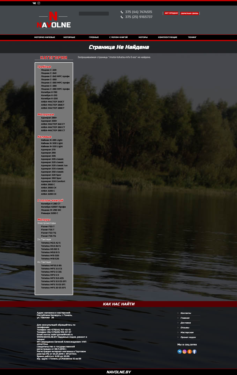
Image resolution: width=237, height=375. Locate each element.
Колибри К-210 (49, 95)
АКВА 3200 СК (48, 194)
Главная (184, 318)
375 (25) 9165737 (138, 17)
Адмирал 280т (49, 117)
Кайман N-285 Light (51, 140)
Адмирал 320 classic (52, 162)
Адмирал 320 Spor (51, 175)
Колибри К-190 (49, 92)
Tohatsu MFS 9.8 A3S (52, 278)
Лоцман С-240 (48, 73)
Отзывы (184, 327)
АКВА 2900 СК (48, 187)
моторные (69, 37)
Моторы (43, 219)
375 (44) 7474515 (138, 12)
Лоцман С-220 (48, 70)
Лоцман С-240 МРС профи (55, 76)
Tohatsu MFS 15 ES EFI (53, 284)
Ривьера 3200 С (49, 213)
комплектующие (167, 37)
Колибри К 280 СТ (50, 203)
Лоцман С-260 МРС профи (55, 82)
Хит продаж (171, 13)
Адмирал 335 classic (52, 168)
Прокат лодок (188, 337)
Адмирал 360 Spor (51, 178)
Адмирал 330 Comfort (53, 181)
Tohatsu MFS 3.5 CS (51, 268)
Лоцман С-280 (49, 86)
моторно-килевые (44, 37)
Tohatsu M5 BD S (50, 249)
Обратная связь (189, 13)
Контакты (185, 313)
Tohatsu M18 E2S (50, 258)
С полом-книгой (50, 200)
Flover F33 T (48, 226)
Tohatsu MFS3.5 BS (51, 265)
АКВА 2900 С (48, 184)
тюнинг (192, 37)
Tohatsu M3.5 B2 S (51, 246)
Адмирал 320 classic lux (54, 165)
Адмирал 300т (49, 121)
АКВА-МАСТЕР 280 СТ (53, 130)
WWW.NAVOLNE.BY (47, 337)
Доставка (185, 323)
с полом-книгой (118, 37)
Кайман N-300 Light (52, 143)
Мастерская (186, 332)
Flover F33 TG (48, 233)
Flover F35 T (47, 229)
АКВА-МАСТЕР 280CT (52, 108)
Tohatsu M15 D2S (50, 255)
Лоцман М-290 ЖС (51, 210)
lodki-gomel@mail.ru (62, 334)
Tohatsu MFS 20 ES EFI (53, 287)
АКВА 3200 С (48, 191)
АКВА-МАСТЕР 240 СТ (53, 124)
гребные (94, 37)
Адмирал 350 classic (52, 172)
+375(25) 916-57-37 (61, 332)
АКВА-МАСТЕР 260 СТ (53, 127)
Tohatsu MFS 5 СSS (51, 272)
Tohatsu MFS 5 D (50, 275)
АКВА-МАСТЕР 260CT (52, 105)
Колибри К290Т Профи (53, 207)
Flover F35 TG (48, 236)
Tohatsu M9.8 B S (50, 252)
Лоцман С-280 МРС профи (55, 89)
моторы (143, 37)
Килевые (44, 137)
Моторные (45, 114)
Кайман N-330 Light (52, 146)
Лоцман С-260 (49, 79)
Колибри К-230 (49, 98)
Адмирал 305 (48, 156)
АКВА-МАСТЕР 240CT (52, 101)
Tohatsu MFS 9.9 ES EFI (53, 281)
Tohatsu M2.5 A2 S (50, 243)
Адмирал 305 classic (52, 159)
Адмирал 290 (48, 153)
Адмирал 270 (48, 149)
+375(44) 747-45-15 (61, 329)
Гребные (44, 66)
